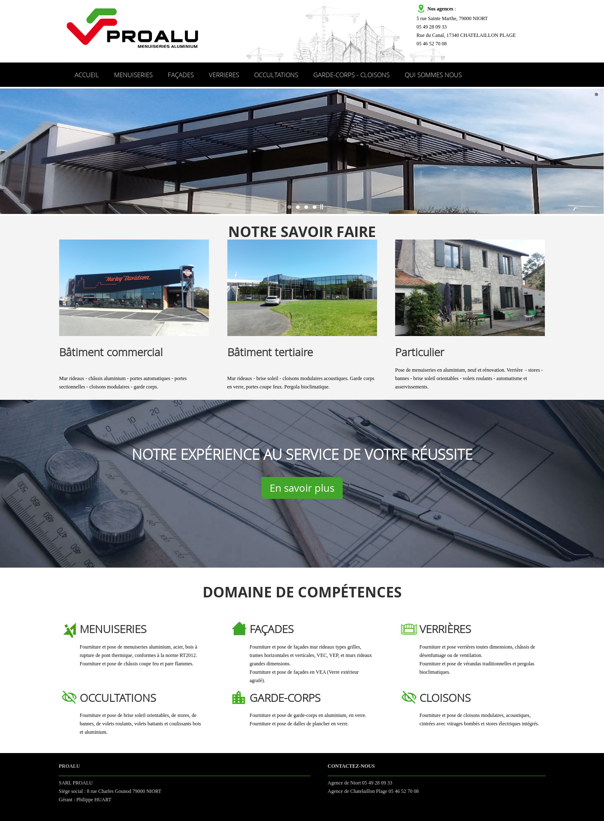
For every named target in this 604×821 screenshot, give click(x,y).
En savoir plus (302, 488)
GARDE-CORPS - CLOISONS (351, 74)
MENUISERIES (133, 74)
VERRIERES (224, 74)
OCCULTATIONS (276, 74)
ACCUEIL (87, 74)
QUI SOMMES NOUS (433, 74)
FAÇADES (181, 74)
